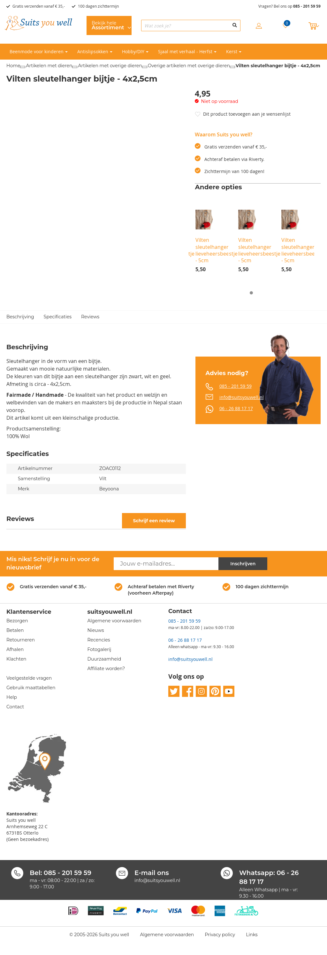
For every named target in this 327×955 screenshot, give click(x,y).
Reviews (90, 317)
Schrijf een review (154, 521)
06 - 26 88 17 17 (236, 408)
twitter (173, 691)
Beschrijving (20, 317)
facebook (187, 691)
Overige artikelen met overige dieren (189, 66)
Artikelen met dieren (49, 66)
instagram (201, 691)
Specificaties (58, 317)
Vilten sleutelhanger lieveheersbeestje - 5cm (216, 250)
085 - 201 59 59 (307, 6)
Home (13, 66)
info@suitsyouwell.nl (241, 397)
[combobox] (190, 25)
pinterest (215, 691)
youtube (228, 691)
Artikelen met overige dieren (110, 66)
